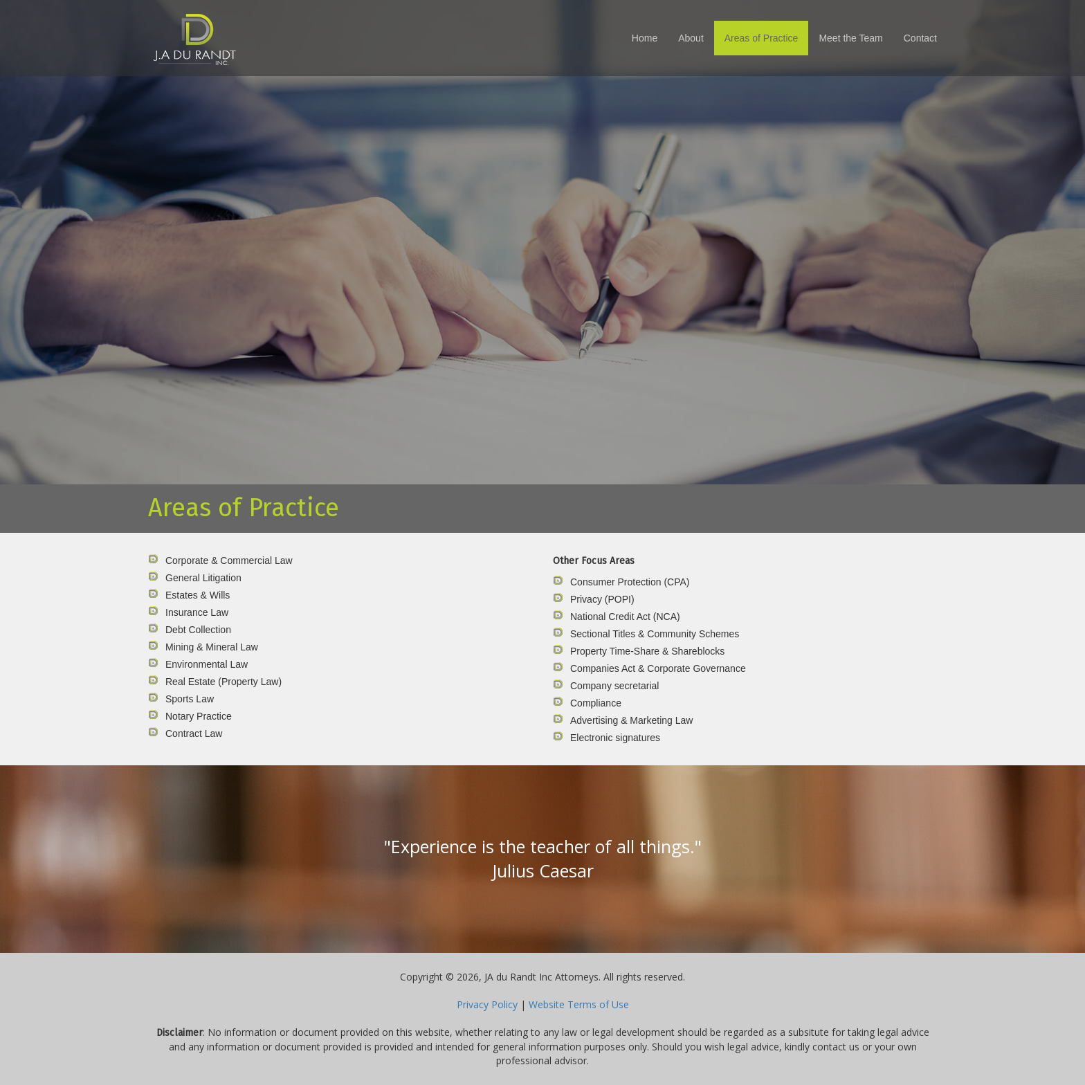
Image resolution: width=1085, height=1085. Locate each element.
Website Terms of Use (579, 1004)
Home (644, 38)
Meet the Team (850, 38)
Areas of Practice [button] (761, 38)
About (691, 38)
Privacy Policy (487, 1004)
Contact (920, 38)
